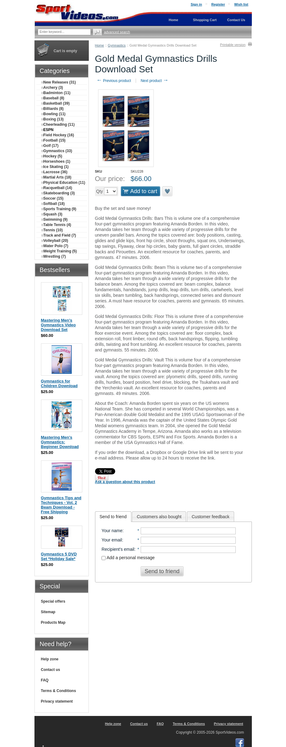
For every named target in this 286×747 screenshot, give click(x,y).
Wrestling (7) (53, 256)
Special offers (53, 601)
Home (99, 45)
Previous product (114, 81)
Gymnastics (116, 45)
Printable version (233, 45)
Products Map (53, 622)
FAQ (45, 680)
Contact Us (236, 20)
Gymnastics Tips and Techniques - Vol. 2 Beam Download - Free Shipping (61, 505)
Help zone (50, 659)
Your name (112, 530)
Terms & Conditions (58, 691)
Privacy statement (57, 701)
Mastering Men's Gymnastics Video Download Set (58, 325)
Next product (154, 81)
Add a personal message (128, 557)
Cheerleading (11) (58, 124)
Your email (112, 539)
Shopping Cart (205, 20)
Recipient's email (118, 549)
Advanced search (117, 32)
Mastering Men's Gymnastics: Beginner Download (60, 442)
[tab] (113, 516)
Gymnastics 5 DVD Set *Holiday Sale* (59, 556)
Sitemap (48, 612)
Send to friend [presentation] (113, 516)
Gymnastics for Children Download (59, 383)
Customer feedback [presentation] (210, 516)
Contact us (50, 670)
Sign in (196, 4)
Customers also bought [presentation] (159, 516)
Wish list (241, 4)
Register (218, 4)
